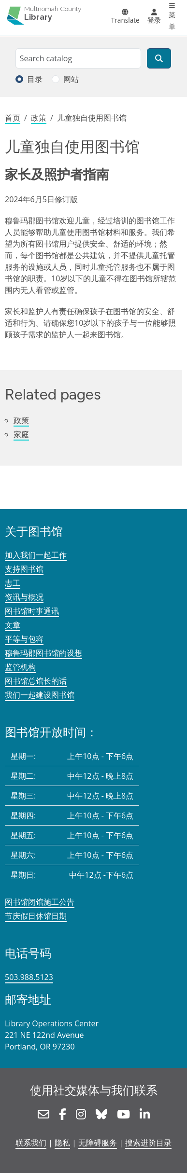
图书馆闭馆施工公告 (39, 902)
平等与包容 (24, 639)
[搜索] (159, 58)
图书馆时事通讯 (32, 611)
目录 (35, 79)
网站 (71, 79)
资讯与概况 (24, 597)
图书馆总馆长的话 (36, 681)
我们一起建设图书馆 (39, 695)
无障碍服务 (97, 1142)
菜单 (172, 20)
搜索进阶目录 (148, 1142)
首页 (12, 117)
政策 (38, 117)
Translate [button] (125, 20)
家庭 (21, 434)
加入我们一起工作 (36, 555)
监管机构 (20, 667)
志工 (12, 583)
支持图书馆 (24, 569)
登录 (154, 20)
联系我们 (30, 1142)
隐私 (62, 1142)
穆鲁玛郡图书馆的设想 (43, 653)
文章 (12, 625)
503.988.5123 (29, 977)
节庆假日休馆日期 (36, 916)
